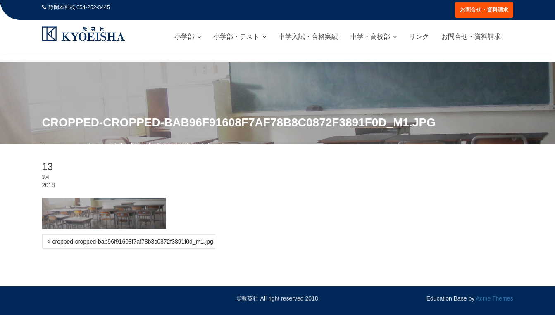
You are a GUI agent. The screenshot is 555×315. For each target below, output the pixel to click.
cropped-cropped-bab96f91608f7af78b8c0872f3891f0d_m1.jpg (132, 241)
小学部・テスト (236, 36)
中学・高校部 (370, 36)
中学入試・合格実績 (308, 36)
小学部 (184, 36)
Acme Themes (494, 298)
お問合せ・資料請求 (484, 10)
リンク (419, 36)
